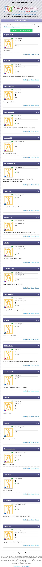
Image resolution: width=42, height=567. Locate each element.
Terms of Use (17, 566)
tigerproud (7, 526)
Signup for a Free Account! (21, 30)
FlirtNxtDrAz (8, 346)
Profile (25, 54)
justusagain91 (9, 112)
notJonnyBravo (9, 164)
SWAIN (6, 243)
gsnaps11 (7, 500)
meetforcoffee (9, 86)
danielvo (7, 397)
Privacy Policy (25, 566)
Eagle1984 (7, 191)
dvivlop (6, 320)
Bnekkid (7, 60)
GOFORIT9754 (9, 268)
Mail (29, 54)
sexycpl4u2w (8, 35)
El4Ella (6, 423)
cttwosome (8, 217)
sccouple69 (8, 138)
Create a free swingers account (12, 27)
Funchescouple (9, 449)
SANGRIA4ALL (9, 294)
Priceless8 (7, 475)
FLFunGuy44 (8, 372)
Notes (32, 54)
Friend (37, 54)
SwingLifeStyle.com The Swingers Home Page (24, 14)
